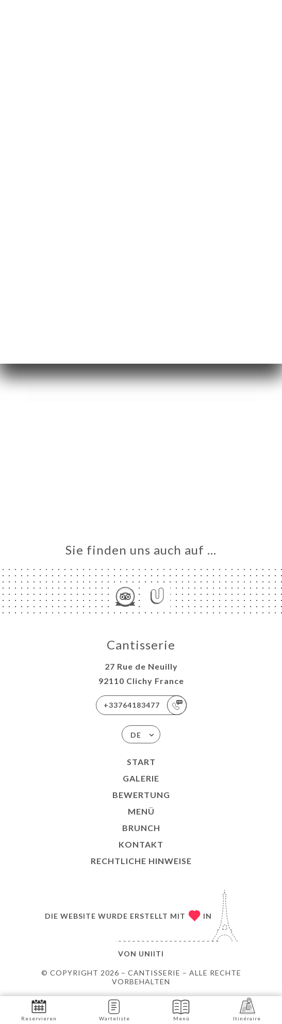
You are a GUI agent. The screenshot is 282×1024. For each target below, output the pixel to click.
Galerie (141, 778)
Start (141, 762)
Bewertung (141, 795)
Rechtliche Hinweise (141, 861)
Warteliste (114, 1009)
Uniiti (151, 953)
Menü (141, 811)
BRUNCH (141, 828)
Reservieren (39, 1009)
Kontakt (141, 844)
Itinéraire (247, 1009)
